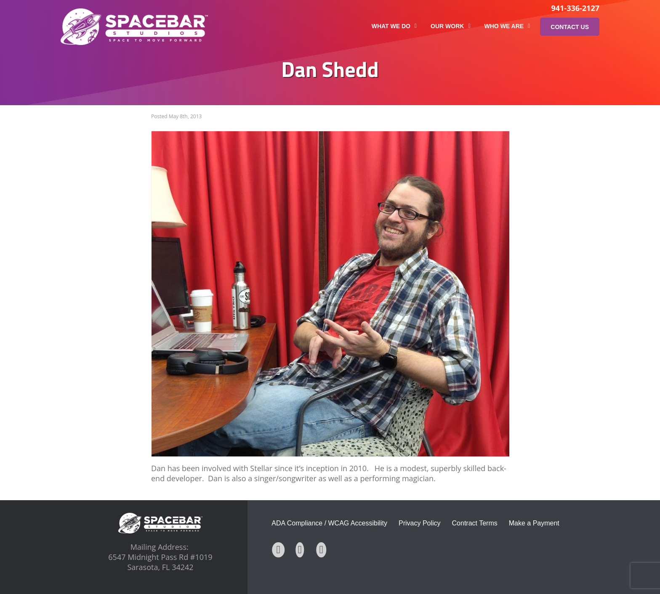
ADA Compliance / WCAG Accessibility (329, 523)
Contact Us (570, 27)
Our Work (450, 26)
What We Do (394, 26)
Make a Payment (534, 523)
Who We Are (507, 26)
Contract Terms (475, 523)
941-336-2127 (575, 8)
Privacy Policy (420, 523)
